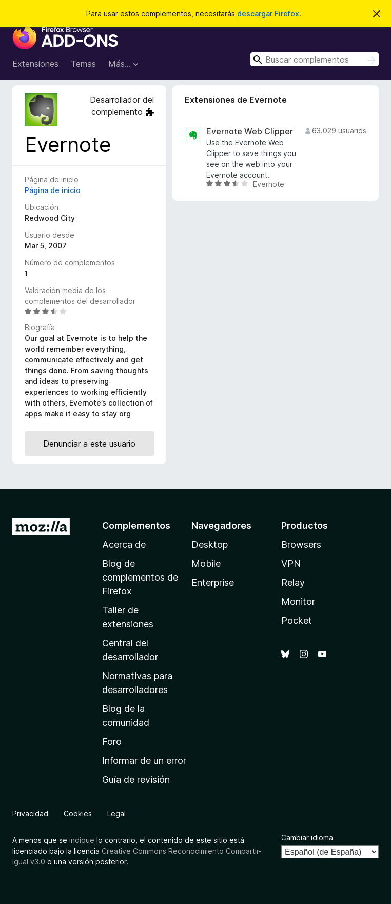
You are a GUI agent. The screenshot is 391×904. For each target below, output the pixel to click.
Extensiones (35, 64)
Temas (83, 64)
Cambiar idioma (307, 837)
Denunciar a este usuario (89, 443)
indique (81, 840)
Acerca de (124, 544)
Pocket (296, 620)
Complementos (136, 525)
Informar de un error (144, 760)
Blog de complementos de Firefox (140, 577)
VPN (291, 563)
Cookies (78, 813)
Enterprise (212, 582)
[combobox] (314, 59)
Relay (293, 582)
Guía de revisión (136, 779)
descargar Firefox (268, 13)
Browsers (301, 544)
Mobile (206, 563)
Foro (112, 741)
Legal (116, 813)
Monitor (298, 601)
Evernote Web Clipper (249, 132)
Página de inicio (53, 190)
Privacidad (30, 813)
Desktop (209, 544)
